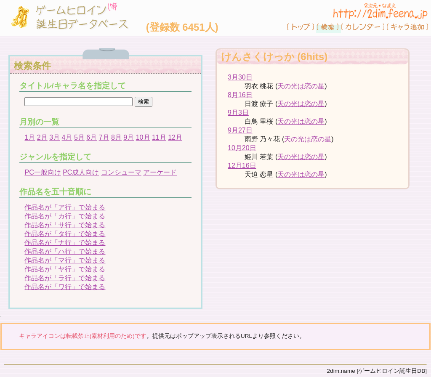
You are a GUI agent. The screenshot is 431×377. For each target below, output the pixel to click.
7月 (104, 137)
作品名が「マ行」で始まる (64, 260)
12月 (175, 137)
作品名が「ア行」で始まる (64, 207)
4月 (67, 137)
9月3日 (238, 112)
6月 (91, 137)
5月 (79, 137)
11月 (159, 137)
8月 (116, 137)
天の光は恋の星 (301, 86)
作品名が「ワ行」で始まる (64, 286)
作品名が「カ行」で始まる (64, 216)
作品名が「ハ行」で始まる (64, 251)
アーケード (160, 172)
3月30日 (240, 77)
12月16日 (242, 165)
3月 (54, 137)
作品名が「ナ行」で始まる (64, 242)
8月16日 (240, 94)
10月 (143, 137)
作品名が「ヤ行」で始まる (64, 269)
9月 (128, 137)
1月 (29, 137)
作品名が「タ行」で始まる (64, 233)
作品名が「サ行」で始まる (64, 224)
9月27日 (240, 130)
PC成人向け (81, 172)
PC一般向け (42, 172)
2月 (42, 137)
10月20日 (242, 147)
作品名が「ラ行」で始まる (64, 277)
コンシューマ (121, 172)
